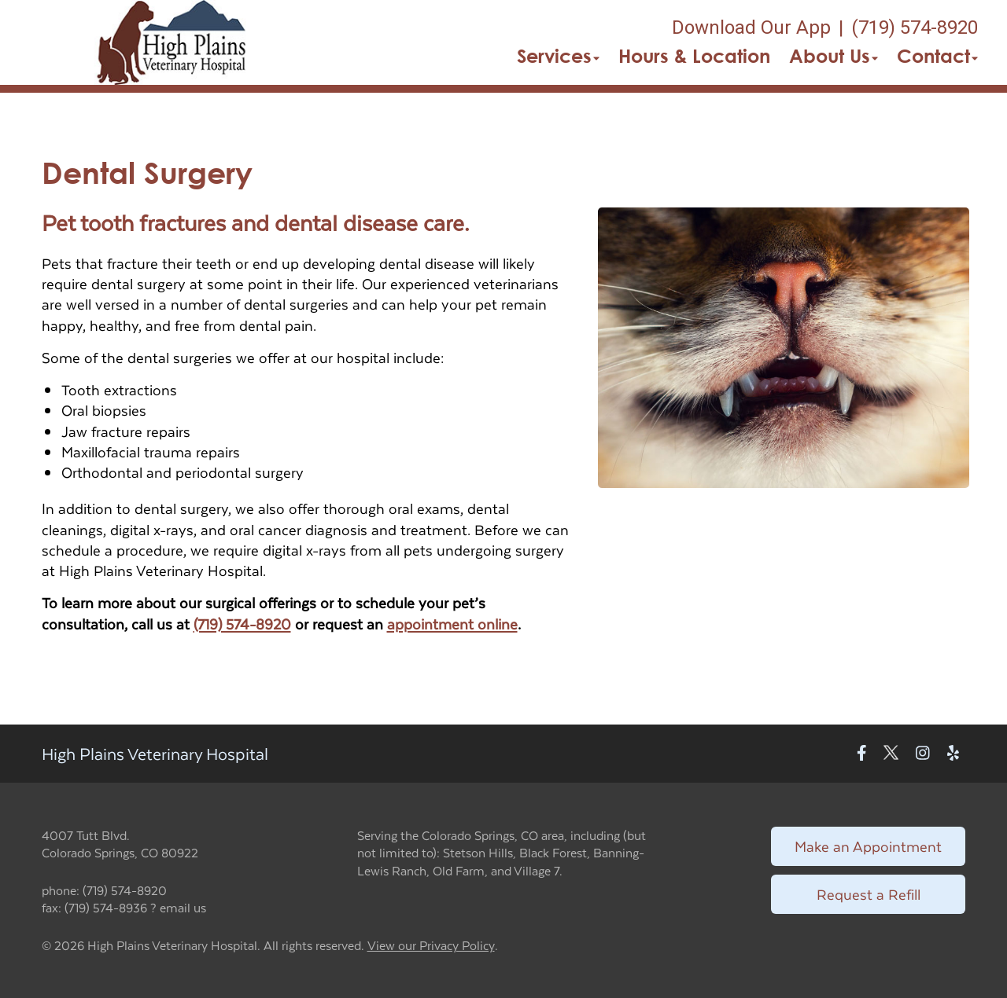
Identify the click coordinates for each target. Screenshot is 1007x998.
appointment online (452, 623)
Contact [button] (937, 56)
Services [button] (558, 56)
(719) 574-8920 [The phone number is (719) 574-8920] (914, 28)
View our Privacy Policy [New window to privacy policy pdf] (431, 946)
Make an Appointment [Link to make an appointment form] (868, 846)
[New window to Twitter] (891, 753)
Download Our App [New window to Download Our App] (751, 28)
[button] (173, 42)
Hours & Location (694, 56)
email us (183, 907)
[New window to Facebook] (862, 753)
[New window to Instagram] (923, 753)
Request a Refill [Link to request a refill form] (868, 893)
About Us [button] (833, 56)
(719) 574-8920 (242, 623)
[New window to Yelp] (953, 753)
